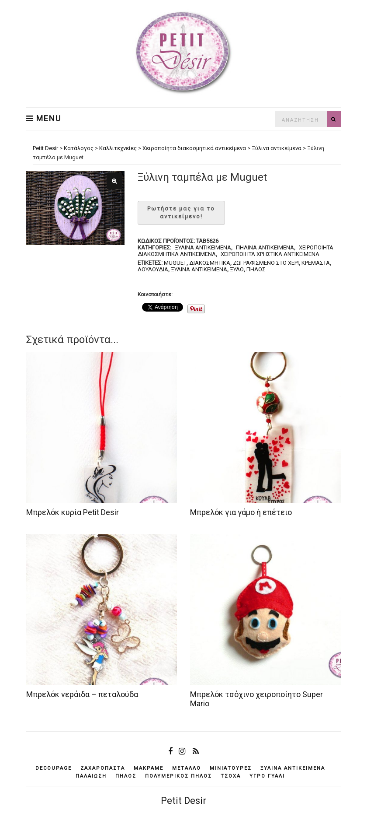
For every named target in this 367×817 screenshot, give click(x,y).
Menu (43, 119)
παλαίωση (91, 776)
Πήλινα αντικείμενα (265, 247)
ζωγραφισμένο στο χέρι (266, 262)
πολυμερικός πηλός (178, 776)
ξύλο (237, 269)
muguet (175, 262)
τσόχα (231, 776)
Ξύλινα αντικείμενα (203, 247)
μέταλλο (186, 768)
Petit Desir (183, 800)
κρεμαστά (315, 262)
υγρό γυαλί (267, 776)
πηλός (256, 269)
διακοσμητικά (209, 262)
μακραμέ (148, 768)
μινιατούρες (231, 768)
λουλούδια (153, 269)
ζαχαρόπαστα (102, 768)
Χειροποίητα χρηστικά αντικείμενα (270, 254)
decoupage (53, 768)
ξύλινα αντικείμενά (199, 269)
